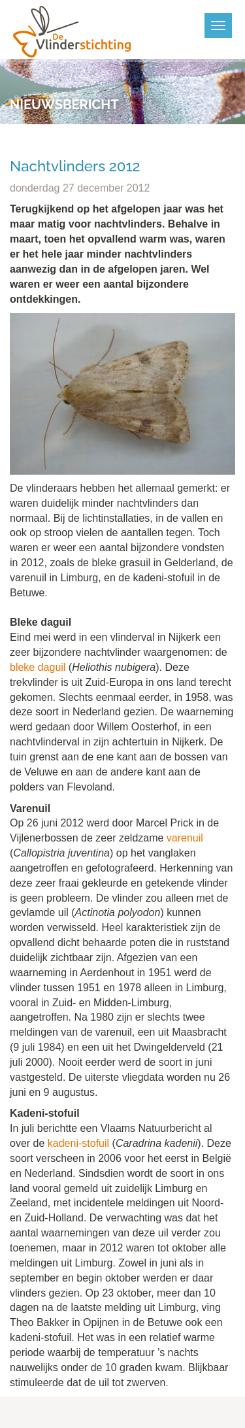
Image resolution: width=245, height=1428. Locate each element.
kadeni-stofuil (78, 1143)
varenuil (185, 837)
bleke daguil (37, 667)
